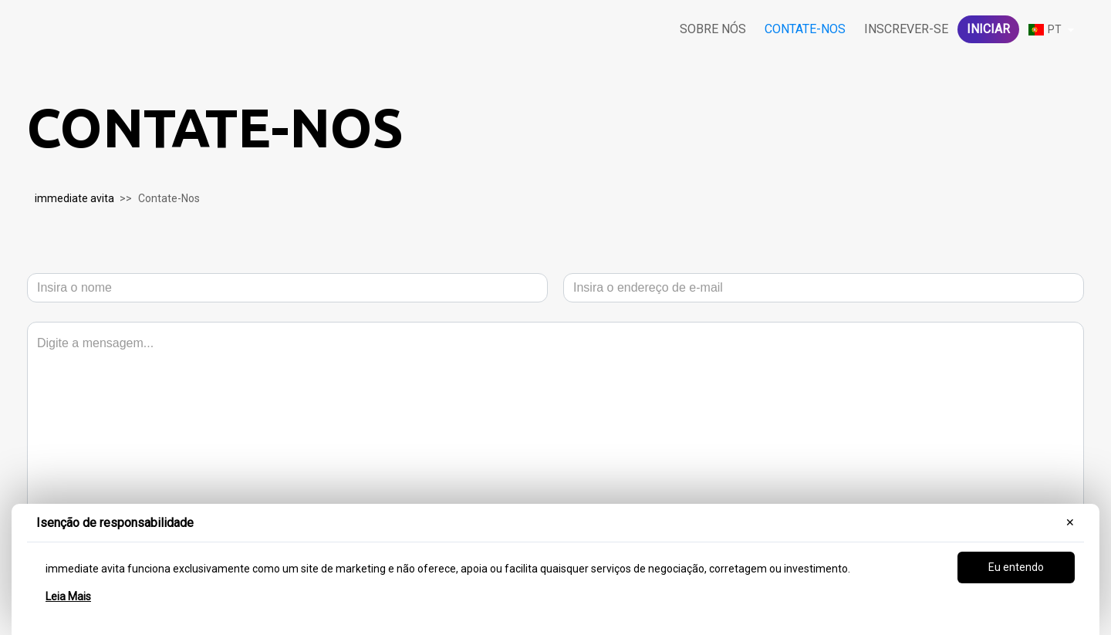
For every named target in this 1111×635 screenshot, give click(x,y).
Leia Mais (68, 596)
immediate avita (74, 198)
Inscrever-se (906, 29)
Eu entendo (1016, 567)
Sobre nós (713, 29)
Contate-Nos (805, 29)
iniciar (988, 29)
